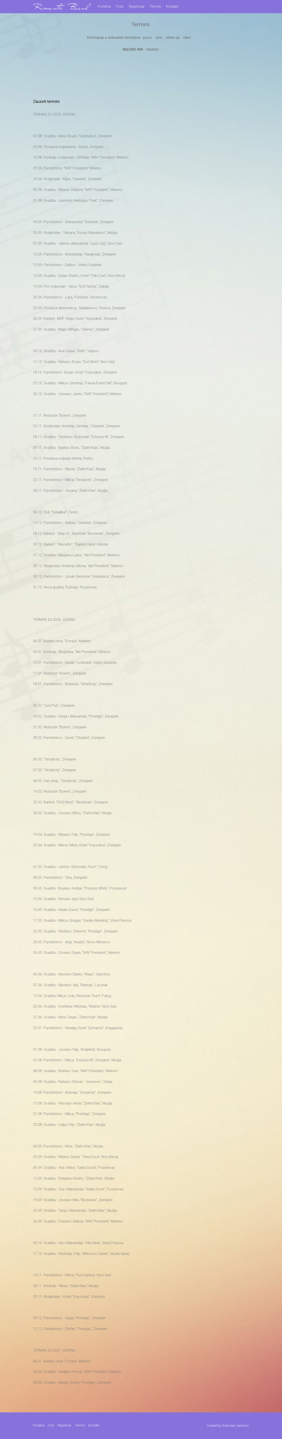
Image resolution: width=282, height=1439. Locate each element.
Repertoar (137, 6)
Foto (120, 6)
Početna (104, 6)
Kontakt (172, 6)
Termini (155, 6)
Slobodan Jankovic (235, 1425)
